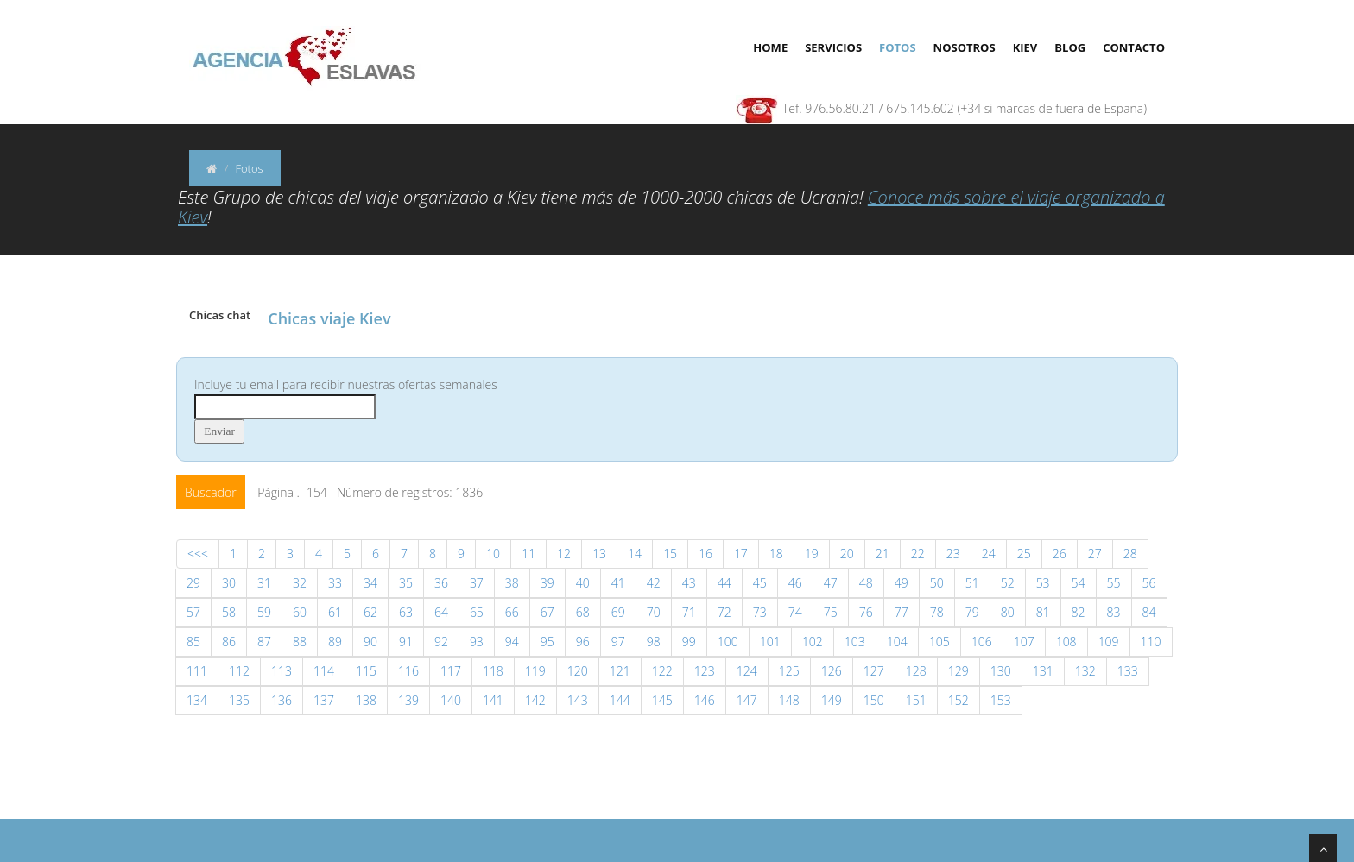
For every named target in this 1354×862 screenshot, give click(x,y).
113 (281, 671)
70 (654, 612)
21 (882, 553)
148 (789, 700)
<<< (197, 553)
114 (323, 671)
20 (847, 553)
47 (831, 583)
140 (450, 700)
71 (689, 612)
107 (1024, 641)
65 (477, 612)
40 (583, 583)
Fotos (897, 47)
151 (916, 700)
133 (1127, 671)
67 (547, 612)
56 (1149, 583)
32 (300, 583)
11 (528, 553)
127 (874, 671)
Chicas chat (219, 315)
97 (618, 641)
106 (981, 641)
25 (1024, 553)
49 (901, 583)
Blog (1069, 47)
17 (741, 553)
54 (1078, 583)
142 (535, 700)
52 (1008, 583)
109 (1108, 641)
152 (958, 700)
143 (577, 700)
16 (705, 553)
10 (493, 553)
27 (1095, 553)
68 (583, 612)
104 (897, 641)
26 (1059, 553)
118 (493, 671)
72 (724, 612)
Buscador (211, 492)
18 (776, 553)
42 (654, 583)
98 (654, 641)
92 (441, 641)
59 (264, 612)
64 (441, 612)
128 (916, 671)
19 (812, 553)
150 (874, 700)
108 (1066, 641)
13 (599, 553)
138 (366, 700)
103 (855, 641)
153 (1000, 700)
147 (747, 700)
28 (1130, 553)
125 (789, 671)
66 (512, 612)
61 (335, 612)
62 (370, 612)
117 (450, 671)
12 (564, 553)
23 (953, 553)
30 (229, 583)
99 (689, 641)
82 (1078, 612)
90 (370, 641)
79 (972, 612)
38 (512, 583)
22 (918, 553)
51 (972, 583)
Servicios (833, 47)
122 (662, 671)
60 (300, 612)
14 (635, 553)
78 (937, 612)
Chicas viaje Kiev (329, 318)
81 (1043, 612)
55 (1114, 583)
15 (670, 553)
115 (366, 671)
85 (193, 641)
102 (812, 641)
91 (406, 641)
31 (264, 583)
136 (281, 700)
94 (512, 641)
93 (477, 641)
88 (300, 641)
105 (939, 641)
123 (704, 671)
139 (408, 700)
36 (441, 583)
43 (689, 583)
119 (535, 671)
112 (239, 671)
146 (704, 700)
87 (264, 641)
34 (370, 583)
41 (618, 583)
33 (335, 583)
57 (193, 612)
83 (1114, 612)
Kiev (1025, 47)
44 (724, 583)
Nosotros (964, 47)
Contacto (1134, 47)
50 (937, 583)
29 (193, 583)
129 (958, 671)
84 (1149, 612)
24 (989, 553)
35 (406, 583)
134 (197, 700)
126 (831, 671)
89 (335, 641)
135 (239, 700)
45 (760, 583)
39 (547, 583)
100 (728, 641)
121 (620, 671)
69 (618, 612)
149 (831, 700)
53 (1043, 583)
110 (1151, 641)
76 (866, 612)
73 (760, 612)
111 (197, 671)
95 (547, 641)
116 (408, 671)
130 (1000, 671)
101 (770, 641)
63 (406, 612)
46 (795, 583)
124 (747, 671)
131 (1043, 671)
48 (866, 583)
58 (229, 612)
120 (577, 671)
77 (901, 612)
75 (831, 612)
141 (493, 700)
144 (620, 700)
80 (1008, 612)
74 (795, 612)
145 (662, 700)
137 (323, 700)
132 (1085, 671)
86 (229, 641)
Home (770, 47)
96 (583, 641)
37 (477, 583)
